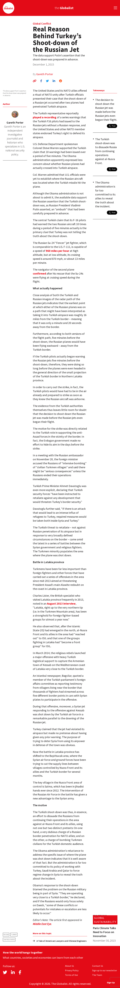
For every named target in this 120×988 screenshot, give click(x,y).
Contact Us (97, 965)
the (64, 8)
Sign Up (111, 982)
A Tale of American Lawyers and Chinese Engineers (59, 940)
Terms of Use (71, 975)
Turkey (14, 934)
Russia (6, 934)
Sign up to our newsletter (104, 970)
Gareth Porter (44, 74)
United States (9, 939)
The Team (97, 975)
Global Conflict (42, 23)
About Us (69, 965)
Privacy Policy (71, 970)
